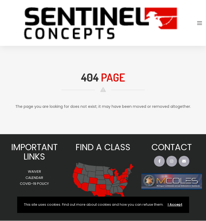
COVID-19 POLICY (34, 183)
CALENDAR (34, 177)
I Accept (175, 204)
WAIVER (34, 171)
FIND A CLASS (103, 147)
